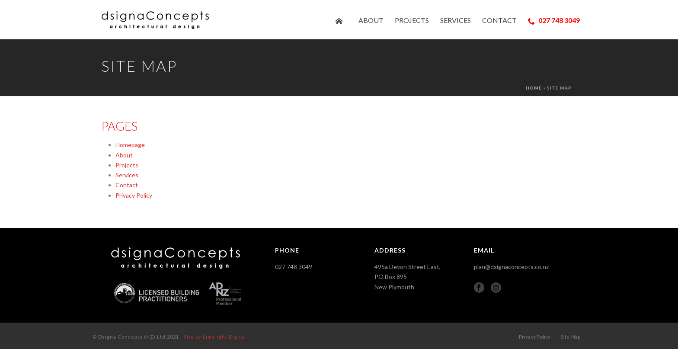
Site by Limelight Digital (215, 336)
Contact (499, 20)
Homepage (130, 144)
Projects (412, 20)
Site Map (570, 336)
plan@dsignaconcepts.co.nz (511, 266)
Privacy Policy (133, 195)
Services (455, 20)
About (371, 20)
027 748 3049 (554, 20)
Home (534, 87)
